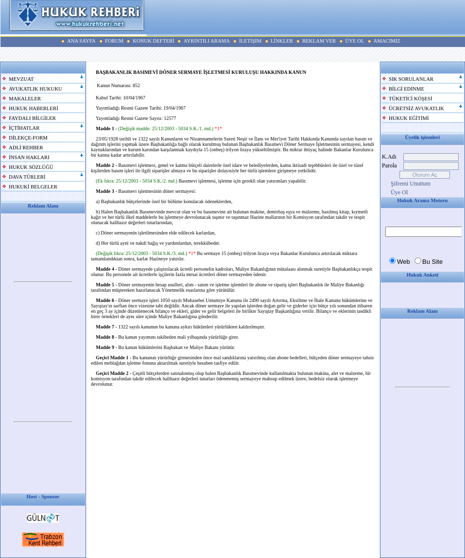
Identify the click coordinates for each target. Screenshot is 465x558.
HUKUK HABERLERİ (33, 108)
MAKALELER (25, 98)
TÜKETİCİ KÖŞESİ (410, 98)
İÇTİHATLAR (24, 128)
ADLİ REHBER (26, 147)
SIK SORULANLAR (411, 79)
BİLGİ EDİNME (406, 89)
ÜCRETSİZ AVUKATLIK (416, 108)
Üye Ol (399, 192)
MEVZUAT (21, 79)
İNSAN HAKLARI (29, 157)
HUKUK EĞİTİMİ (409, 118)
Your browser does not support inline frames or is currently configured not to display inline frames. (43, 282)
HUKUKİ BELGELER (33, 186)
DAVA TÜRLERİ (27, 177)
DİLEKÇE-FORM (28, 137)
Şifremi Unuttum (411, 183)
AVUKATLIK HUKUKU (35, 89)
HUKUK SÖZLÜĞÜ (31, 167)
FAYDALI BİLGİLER (32, 118)
